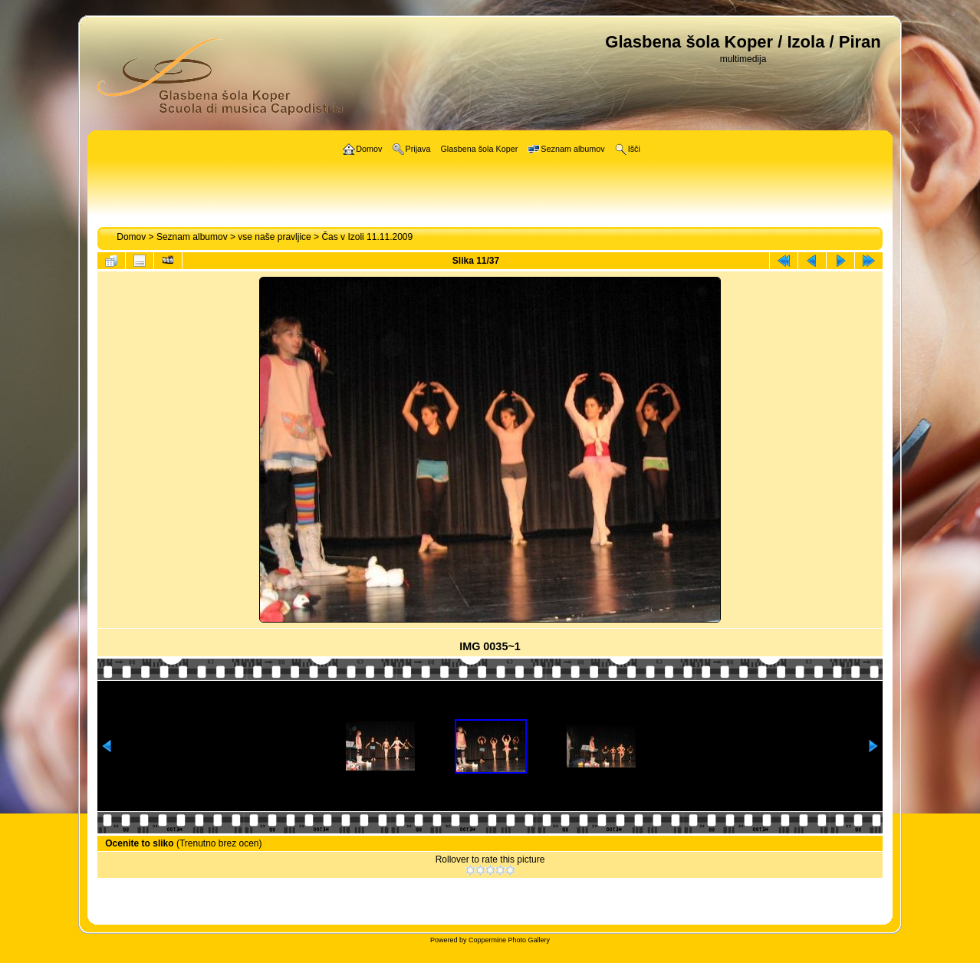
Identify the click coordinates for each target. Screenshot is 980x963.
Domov (131, 237)
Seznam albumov (192, 237)
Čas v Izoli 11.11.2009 (367, 237)
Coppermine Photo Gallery (509, 940)
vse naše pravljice (274, 237)
